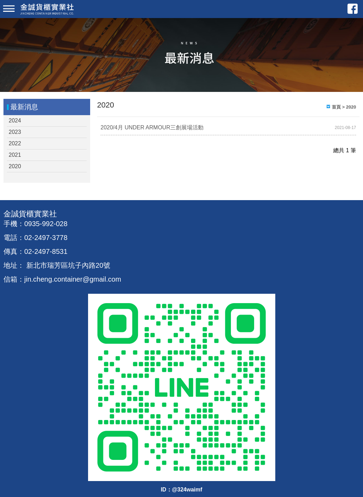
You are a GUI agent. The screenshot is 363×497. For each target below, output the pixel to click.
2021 (15, 155)
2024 (15, 120)
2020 (15, 166)
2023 (15, 132)
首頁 (336, 107)
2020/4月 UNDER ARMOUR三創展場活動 (152, 127)
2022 (15, 143)
